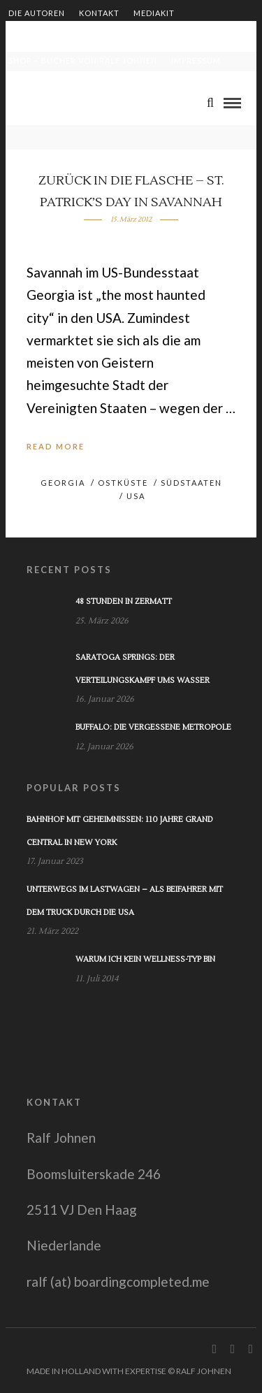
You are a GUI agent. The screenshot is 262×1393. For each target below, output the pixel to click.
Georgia (63, 482)
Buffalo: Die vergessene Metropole (153, 727)
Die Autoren (36, 12)
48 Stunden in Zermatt (123, 601)
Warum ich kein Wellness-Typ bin (145, 959)
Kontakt (99, 12)
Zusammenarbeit (48, 36)
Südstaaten (191, 482)
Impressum (196, 60)
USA (135, 495)
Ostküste (123, 482)
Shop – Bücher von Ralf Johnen (82, 60)
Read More (56, 446)
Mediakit (154, 12)
